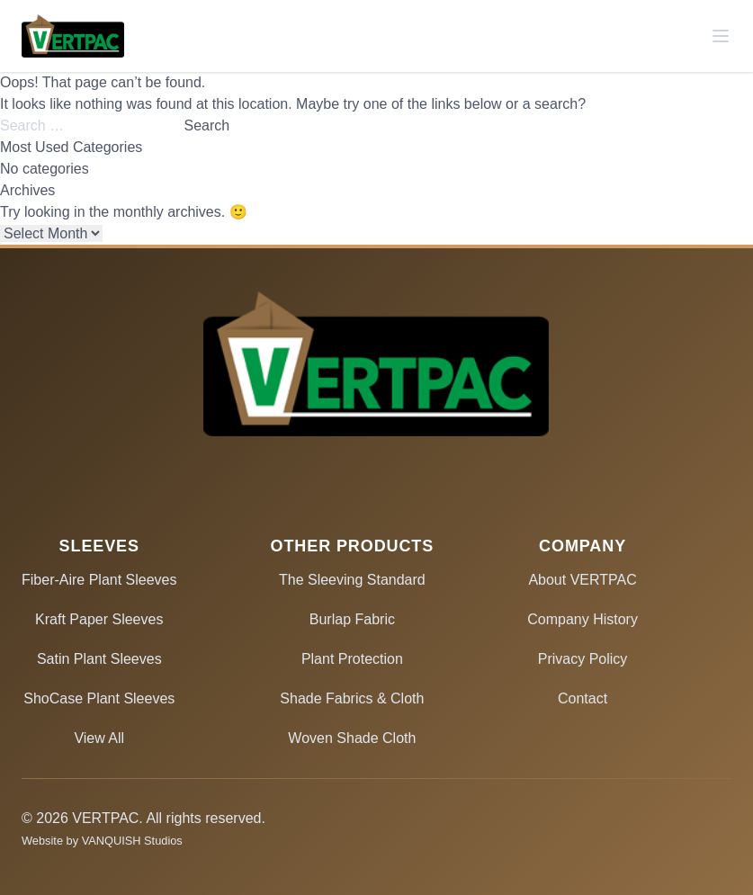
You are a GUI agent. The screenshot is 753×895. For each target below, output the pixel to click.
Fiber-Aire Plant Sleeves (99, 579)
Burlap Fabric (352, 619)
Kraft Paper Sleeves (99, 619)
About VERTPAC (582, 579)
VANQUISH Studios (132, 840)
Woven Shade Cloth (352, 738)
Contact (582, 698)
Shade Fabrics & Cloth (352, 698)
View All (99, 738)
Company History (582, 619)
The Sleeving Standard (352, 579)
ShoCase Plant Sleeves (99, 698)
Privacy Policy (583, 659)
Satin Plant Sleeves (99, 659)
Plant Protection (352, 659)
